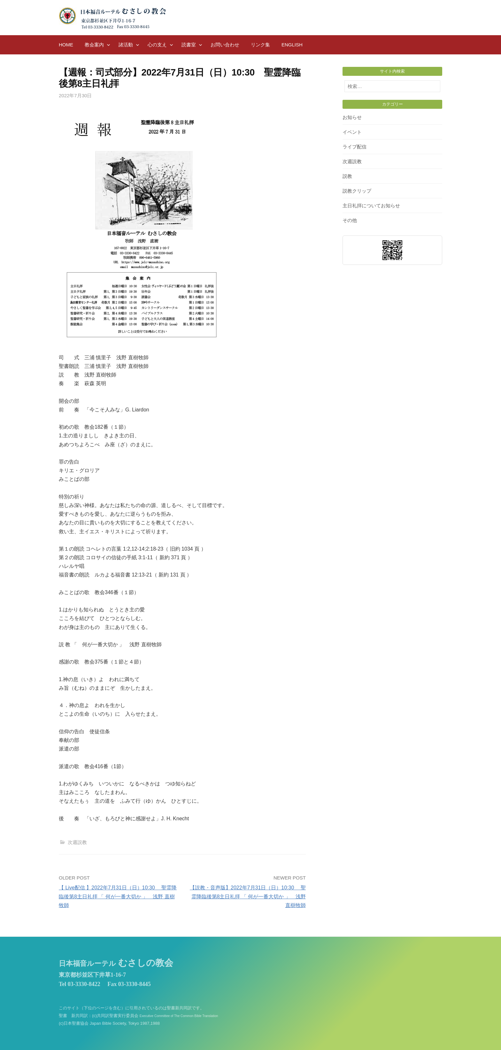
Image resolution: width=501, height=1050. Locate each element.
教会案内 (94, 44)
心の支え (157, 44)
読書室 (188, 44)
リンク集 (260, 44)
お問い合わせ (225, 44)
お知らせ (352, 117)
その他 (350, 220)
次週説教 (77, 842)
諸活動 (126, 44)
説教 (347, 176)
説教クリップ (357, 191)
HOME (66, 44)
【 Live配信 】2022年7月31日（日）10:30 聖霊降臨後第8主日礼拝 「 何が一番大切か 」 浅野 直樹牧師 (118, 896)
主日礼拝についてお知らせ (371, 205)
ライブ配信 (354, 146)
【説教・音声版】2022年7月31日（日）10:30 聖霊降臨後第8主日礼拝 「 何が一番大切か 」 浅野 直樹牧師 (248, 896)
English (292, 44)
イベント (352, 132)
